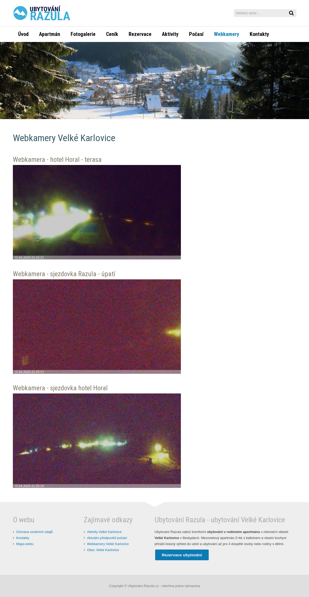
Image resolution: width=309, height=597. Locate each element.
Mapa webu (25, 544)
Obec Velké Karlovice (103, 550)
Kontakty (22, 538)
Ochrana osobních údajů (34, 532)
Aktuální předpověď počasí (107, 538)
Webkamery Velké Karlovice (108, 544)
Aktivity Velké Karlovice (104, 532)
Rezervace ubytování (182, 555)
